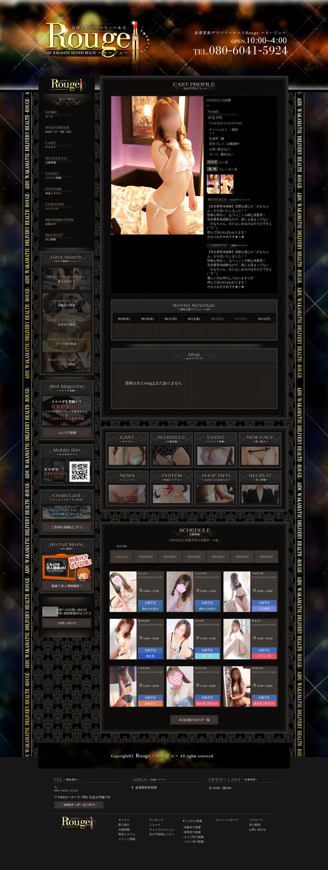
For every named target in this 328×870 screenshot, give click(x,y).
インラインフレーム (194, 385)
